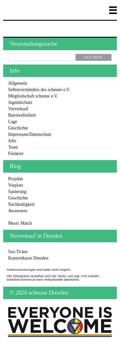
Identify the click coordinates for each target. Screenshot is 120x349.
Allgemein (17, 83)
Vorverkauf (18, 108)
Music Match (20, 223)
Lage (12, 121)
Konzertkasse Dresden (28, 258)
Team (13, 147)
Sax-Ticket (18, 251)
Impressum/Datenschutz (29, 134)
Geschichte (18, 128)
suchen (93, 57)
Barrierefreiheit (22, 115)
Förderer (15, 153)
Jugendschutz (20, 102)
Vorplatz (15, 185)
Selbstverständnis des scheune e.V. (39, 89)
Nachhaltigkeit (21, 204)
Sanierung (17, 191)
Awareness (17, 210)
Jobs (12, 140)
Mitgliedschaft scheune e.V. (33, 96)
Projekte (15, 178)
